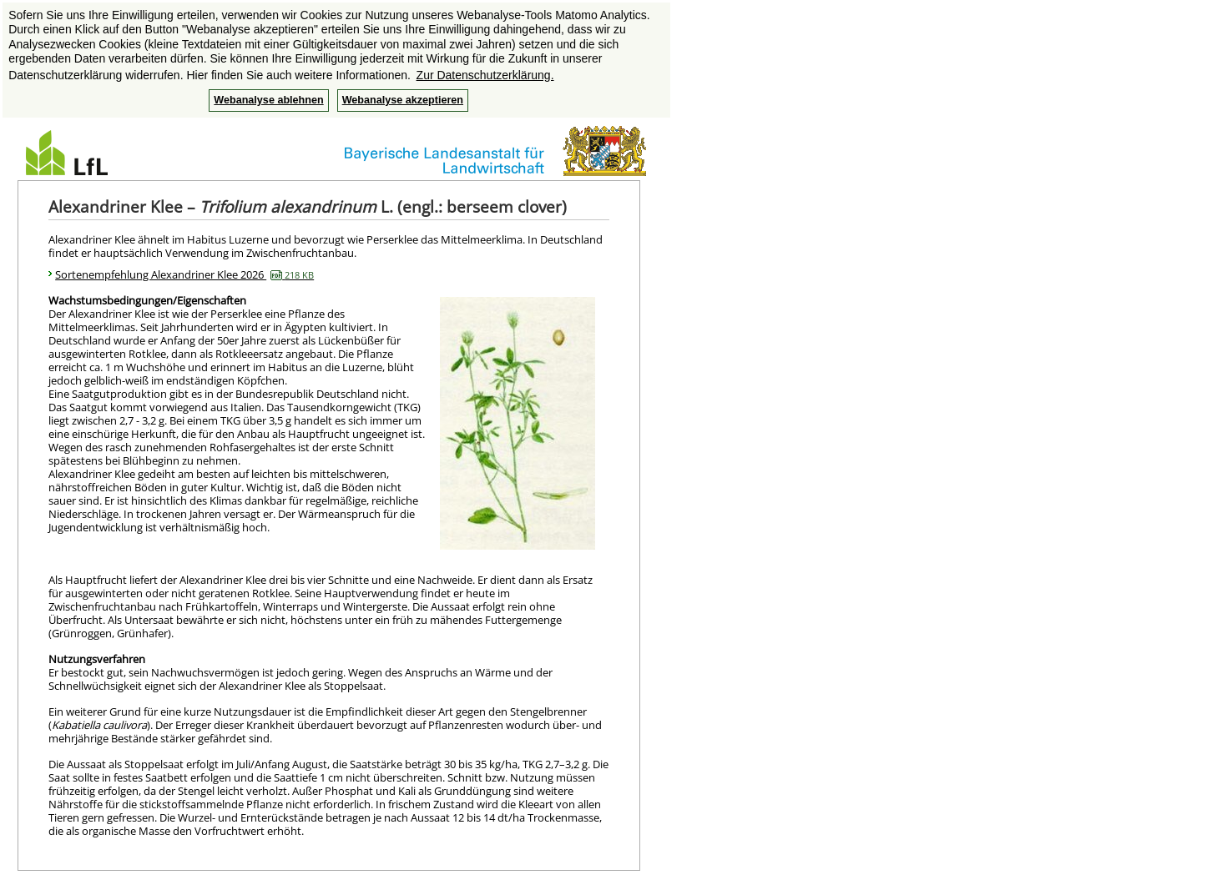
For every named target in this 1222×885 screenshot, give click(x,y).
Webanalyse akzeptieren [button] (402, 100)
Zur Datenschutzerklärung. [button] (485, 75)
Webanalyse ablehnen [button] (268, 100)
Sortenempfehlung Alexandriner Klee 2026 (184, 274)
